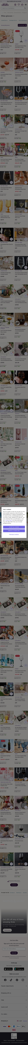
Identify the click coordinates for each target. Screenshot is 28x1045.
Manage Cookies (14, 534)
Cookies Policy (8, 520)
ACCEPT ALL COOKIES (14, 527)
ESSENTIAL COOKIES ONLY (14, 530)
